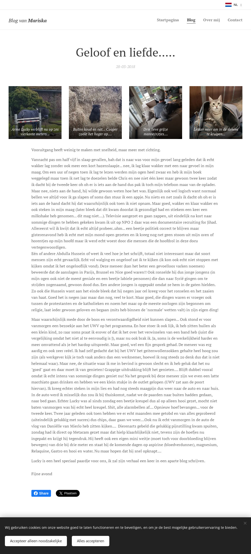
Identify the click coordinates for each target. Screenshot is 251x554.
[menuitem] (165, 20)
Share (41, 493)
